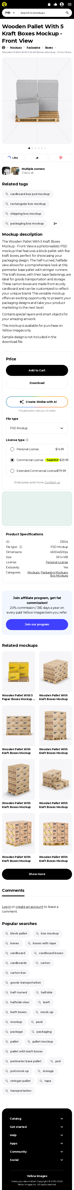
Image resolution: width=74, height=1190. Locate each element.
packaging (41, 1032)
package (14, 1032)
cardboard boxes (48, 953)
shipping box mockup (23, 213)
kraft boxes (16, 1012)
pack (37, 1022)
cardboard (15, 953)
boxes (12, 943)
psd (55, 1061)
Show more (37, 874)
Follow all (27, 173)
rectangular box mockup (25, 204)
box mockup (47, 933)
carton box (15, 973)
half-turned (16, 992)
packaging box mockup (24, 223)
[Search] (67, 12)
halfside (44, 992)
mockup (13, 1022)
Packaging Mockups (54, 572)
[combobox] (45, 13)
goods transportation (23, 982)
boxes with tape (42, 943)
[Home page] (3, 47)
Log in (6, 907)
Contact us (52, 482)
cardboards (16, 963)
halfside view (17, 1002)
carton (42, 963)
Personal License (57, 562)
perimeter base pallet (23, 1061)
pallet (12, 1041)
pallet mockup (40, 1041)
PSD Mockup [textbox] (19, 428)
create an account (29, 907)
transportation (18, 1090)
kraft (44, 1002)
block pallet (16, 933)
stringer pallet (18, 1081)
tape (45, 1081)
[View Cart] (49, 4)
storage (45, 1071)
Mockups (33, 572)
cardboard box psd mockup (27, 194)
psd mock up (17, 1071)
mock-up (44, 1012)
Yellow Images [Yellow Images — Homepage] (37, 1176)
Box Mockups (59, 575)
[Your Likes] (55, 4)
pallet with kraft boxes (24, 1051)
